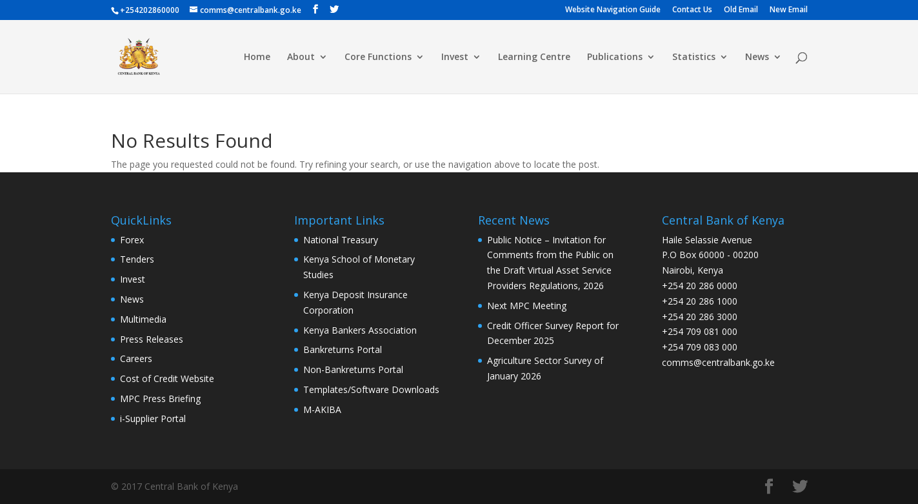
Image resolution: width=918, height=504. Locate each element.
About (301, 57)
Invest (454, 57)
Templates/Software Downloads (371, 389)
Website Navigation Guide (613, 10)
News (757, 57)
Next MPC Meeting (526, 305)
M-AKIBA (322, 409)
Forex (132, 240)
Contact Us (692, 10)
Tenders (137, 259)
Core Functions (378, 57)
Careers (136, 358)
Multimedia (143, 319)
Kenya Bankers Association (360, 330)
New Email (789, 10)
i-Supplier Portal (153, 418)
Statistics (693, 57)
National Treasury (340, 240)
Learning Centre (534, 57)
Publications (615, 57)
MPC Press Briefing (160, 398)
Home (257, 57)
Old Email (741, 10)
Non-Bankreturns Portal (353, 369)
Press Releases (151, 339)
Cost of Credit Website (167, 378)
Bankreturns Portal (342, 349)
